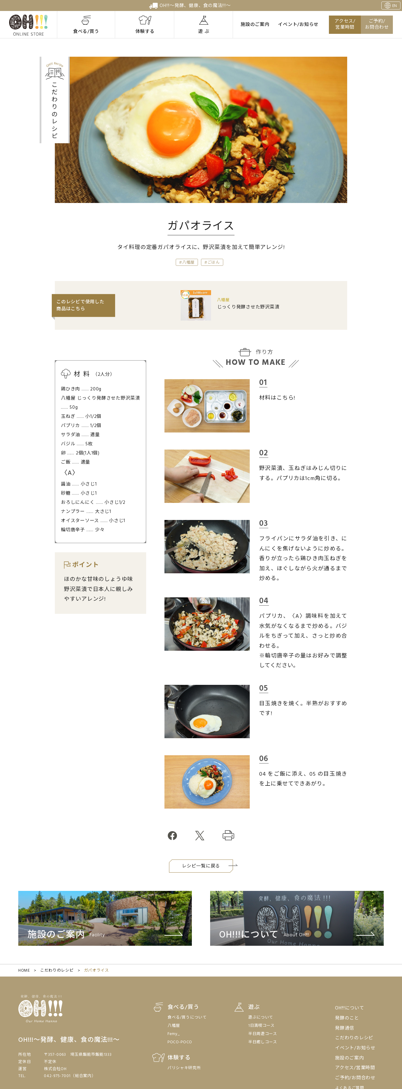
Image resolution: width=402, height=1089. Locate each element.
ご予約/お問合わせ (377, 24)
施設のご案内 (255, 24)
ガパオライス (96, 970)
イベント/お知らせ (298, 24)
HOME (24, 970)
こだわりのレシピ (56, 970)
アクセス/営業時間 (344, 24)
